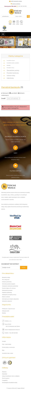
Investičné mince (11, 60)
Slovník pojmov (5, 378)
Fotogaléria (4, 380)
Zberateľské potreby (12, 70)
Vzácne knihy (10, 75)
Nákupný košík (5, 310)
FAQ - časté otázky (6, 344)
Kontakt (4, 341)
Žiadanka (4, 371)
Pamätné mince (10, 67)
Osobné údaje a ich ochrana (9, 288)
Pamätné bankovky (12, 73)
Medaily (8, 65)
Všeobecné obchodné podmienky (10, 286)
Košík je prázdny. (16, 3)
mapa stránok (20, 388)
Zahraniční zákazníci (7, 301)
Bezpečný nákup (6, 277)
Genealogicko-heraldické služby (9, 382)
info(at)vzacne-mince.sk (14, 329)
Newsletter (4, 374)
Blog (3, 350)
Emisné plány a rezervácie (8, 347)
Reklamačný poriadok (7, 290)
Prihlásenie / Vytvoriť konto (8, 308)
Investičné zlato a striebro (13, 63)
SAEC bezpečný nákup (16, 1)
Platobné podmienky (7, 292)
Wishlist (4, 313)
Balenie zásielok (6, 296)
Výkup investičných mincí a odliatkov (11, 376)
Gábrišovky (10, 78)
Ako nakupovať (5, 279)
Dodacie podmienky (6, 281)
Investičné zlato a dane (7, 353)
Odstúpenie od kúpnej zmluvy (9, 294)
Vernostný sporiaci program (8, 284)
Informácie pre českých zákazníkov (10, 299)
